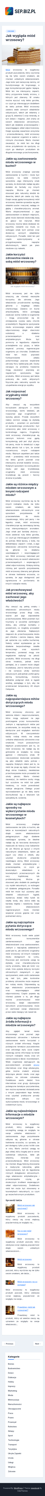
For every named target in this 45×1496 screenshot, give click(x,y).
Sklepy (11, 1431)
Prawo (11, 1417)
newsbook (35, 1488)
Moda (10, 1395)
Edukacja (12, 1377)
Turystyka (12, 1449)
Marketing (12, 1391)
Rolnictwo (12, 1426)
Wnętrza (11, 1467)
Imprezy (11, 1386)
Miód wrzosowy (24, 1259)
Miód (8, 70)
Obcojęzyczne (14, 1409)
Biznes (11, 1364)
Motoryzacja (13, 1400)
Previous (8, 1344)
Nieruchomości (15, 1404)
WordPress (18, 1488)
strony (36, 1065)
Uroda (10, 1458)
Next (38, 1344)
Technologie (13, 1440)
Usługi (10, 1462)
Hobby (11, 1382)
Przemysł (12, 1422)
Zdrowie (11, 31)
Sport (10, 1435)
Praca (10, 1413)
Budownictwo (14, 1368)
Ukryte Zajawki (14, 1453)
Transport (12, 1444)
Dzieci (11, 1373)
